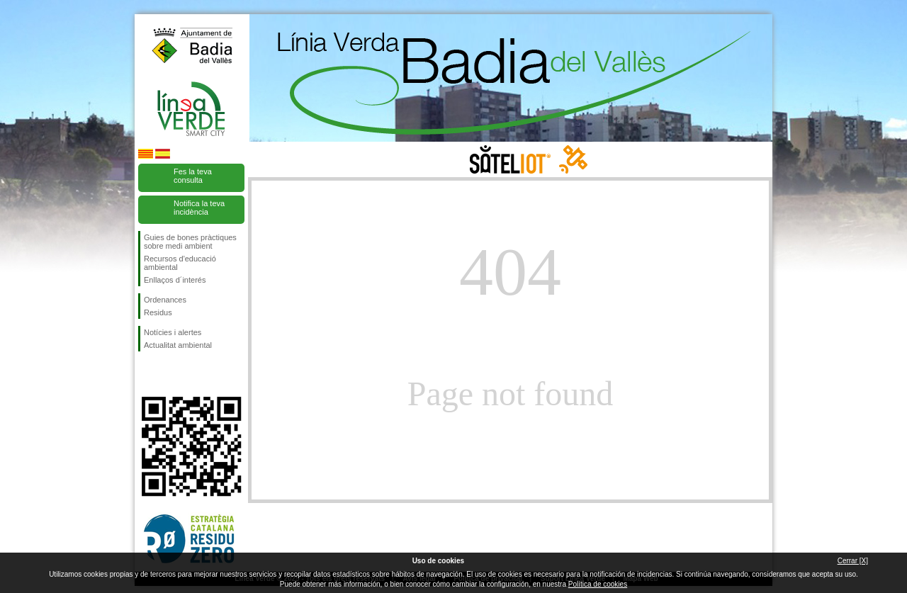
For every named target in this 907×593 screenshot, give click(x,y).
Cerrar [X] (853, 561)
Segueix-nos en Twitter (170, 374)
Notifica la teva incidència (199, 207)
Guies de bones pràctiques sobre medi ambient (190, 241)
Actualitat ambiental (178, 345)
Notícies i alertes (172, 332)
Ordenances (165, 299)
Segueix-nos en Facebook (146, 374)
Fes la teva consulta (193, 175)
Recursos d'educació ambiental (180, 262)
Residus (158, 312)
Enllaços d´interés (174, 280)
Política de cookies (597, 584)
